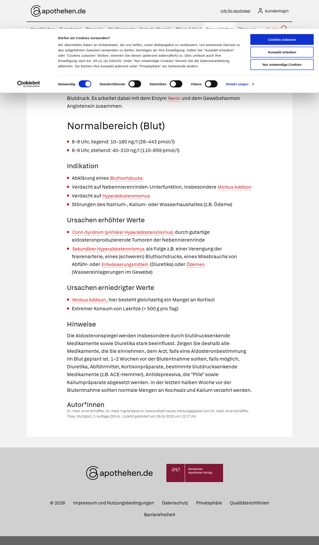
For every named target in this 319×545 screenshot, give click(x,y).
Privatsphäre (209, 512)
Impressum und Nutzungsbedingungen (113, 512)
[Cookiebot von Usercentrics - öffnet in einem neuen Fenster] (28, 55)
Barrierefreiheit (159, 523)
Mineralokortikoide (89, 83)
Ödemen (202, 273)
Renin (175, 99)
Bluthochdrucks (128, 179)
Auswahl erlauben (282, 23)
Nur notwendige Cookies (282, 36)
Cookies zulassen (282, 11)
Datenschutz (175, 512)
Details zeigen (237, 55)
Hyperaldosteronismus (129, 204)
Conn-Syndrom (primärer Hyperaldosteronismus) (129, 241)
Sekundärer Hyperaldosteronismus (112, 257)
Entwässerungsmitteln (127, 273)
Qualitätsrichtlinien (249, 512)
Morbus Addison (91, 308)
